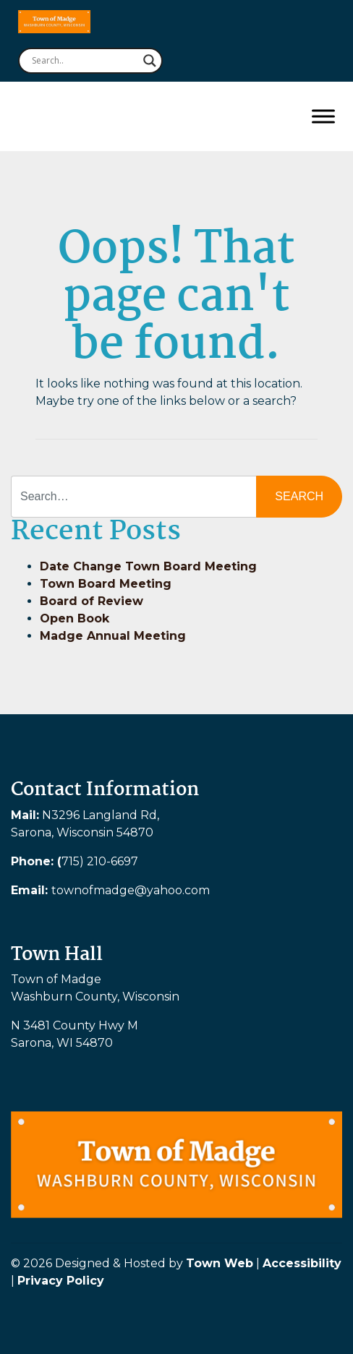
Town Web (219, 1263)
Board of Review (91, 601)
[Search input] (84, 61)
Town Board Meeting (105, 584)
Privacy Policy (60, 1280)
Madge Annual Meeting (113, 636)
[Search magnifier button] (150, 61)
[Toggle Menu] (323, 116)
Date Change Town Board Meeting (148, 566)
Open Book (74, 618)
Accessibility (302, 1263)
